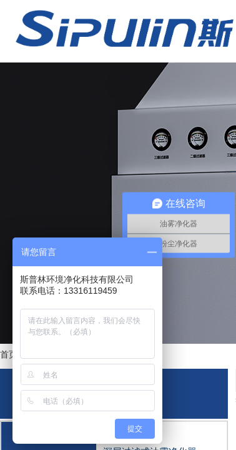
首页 (8, 354)
